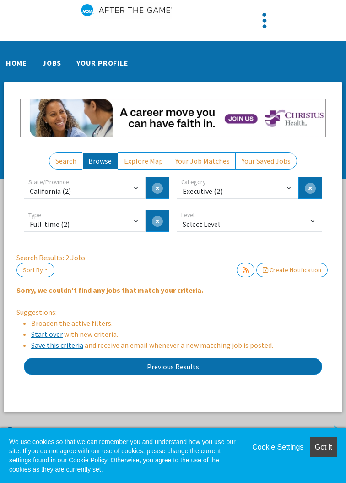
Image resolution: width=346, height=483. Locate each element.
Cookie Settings (277, 447)
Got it (323, 447)
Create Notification (292, 270)
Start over (47, 334)
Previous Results (173, 366)
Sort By (33, 270)
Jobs (51, 62)
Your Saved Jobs (266, 160)
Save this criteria (57, 345)
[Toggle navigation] (264, 21)
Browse (100, 160)
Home (16, 62)
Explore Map (143, 160)
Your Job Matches (202, 160)
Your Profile (102, 62)
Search (65, 160)
